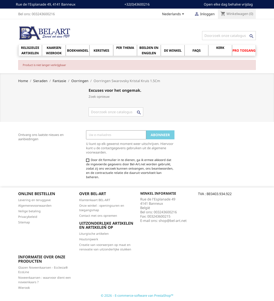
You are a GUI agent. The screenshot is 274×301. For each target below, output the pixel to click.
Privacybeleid (27, 217)
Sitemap (24, 222)
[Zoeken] (229, 35)
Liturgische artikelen (94, 234)
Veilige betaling (29, 211)
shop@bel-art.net (173, 220)
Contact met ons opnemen (98, 216)
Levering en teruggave (34, 200)
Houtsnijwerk (88, 239)
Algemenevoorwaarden (35, 205)
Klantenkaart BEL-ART (94, 200)
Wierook (24, 288)
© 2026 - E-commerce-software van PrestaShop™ (137, 295)
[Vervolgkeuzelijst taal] (174, 14)
